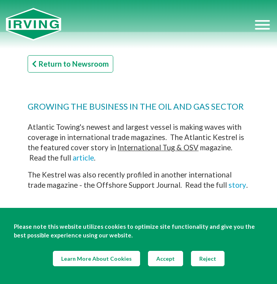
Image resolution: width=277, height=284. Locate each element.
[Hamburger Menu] (262, 24)
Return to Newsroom (70, 64)
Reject (207, 258)
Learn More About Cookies (96, 258)
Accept (165, 258)
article (83, 157)
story (237, 185)
